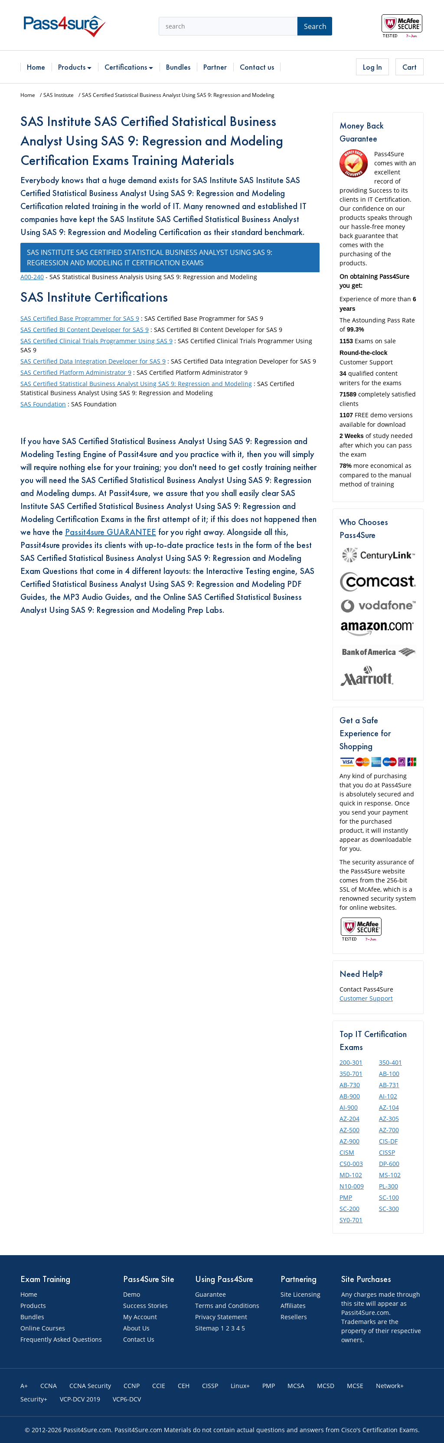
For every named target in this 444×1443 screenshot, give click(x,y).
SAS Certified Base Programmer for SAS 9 (79, 318)
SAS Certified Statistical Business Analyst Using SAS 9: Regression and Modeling (136, 384)
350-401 (390, 1062)
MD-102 (351, 1175)
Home (36, 67)
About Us (136, 1328)
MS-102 (390, 1175)
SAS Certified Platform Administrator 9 (75, 372)
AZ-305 (389, 1118)
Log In (372, 67)
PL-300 (388, 1186)
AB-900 (350, 1096)
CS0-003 (351, 1164)
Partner (215, 67)
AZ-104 (389, 1107)
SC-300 (389, 1209)
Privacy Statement (221, 1317)
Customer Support (366, 998)
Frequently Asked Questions (61, 1339)
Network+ (390, 1386)
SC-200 (349, 1209)
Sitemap (207, 1328)
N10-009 (352, 1186)
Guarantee (210, 1294)
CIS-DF (388, 1141)
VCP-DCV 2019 (80, 1399)
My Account (140, 1317)
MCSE (355, 1386)
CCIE (158, 1386)
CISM (347, 1152)
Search (315, 26)
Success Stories (145, 1305)
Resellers (294, 1317)
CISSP (387, 1152)
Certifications (128, 67)
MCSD (325, 1386)
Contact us (257, 67)
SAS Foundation (43, 404)
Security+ (33, 1399)
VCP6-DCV (127, 1399)
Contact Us (138, 1339)
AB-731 (389, 1085)
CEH (183, 1386)
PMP (346, 1197)
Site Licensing (300, 1294)
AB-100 (389, 1073)
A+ (24, 1386)
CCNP (132, 1386)
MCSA (295, 1386)
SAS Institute (58, 95)
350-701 (351, 1073)
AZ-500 (349, 1130)
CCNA (48, 1386)
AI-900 (349, 1107)
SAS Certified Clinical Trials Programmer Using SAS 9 (96, 341)
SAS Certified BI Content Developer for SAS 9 (84, 329)
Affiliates (293, 1305)
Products (74, 67)
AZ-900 (349, 1141)
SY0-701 (351, 1220)
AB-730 (350, 1085)
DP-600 (389, 1164)
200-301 (351, 1062)
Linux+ (240, 1386)
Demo (131, 1294)
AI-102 (388, 1096)
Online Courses (42, 1328)
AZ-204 (349, 1118)
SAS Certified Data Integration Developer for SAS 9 (93, 361)
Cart (409, 67)
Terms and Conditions (227, 1305)
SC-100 (389, 1197)
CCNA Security (90, 1386)
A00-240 (32, 277)
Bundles (178, 67)
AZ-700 (389, 1130)
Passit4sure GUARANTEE (110, 532)
